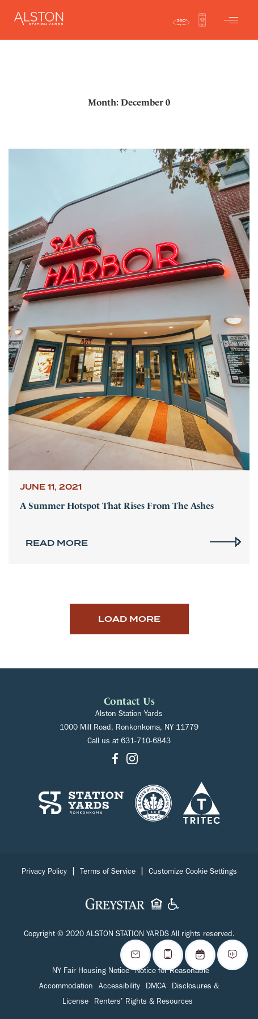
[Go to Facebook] (115, 760)
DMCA (156, 987)
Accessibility (119, 987)
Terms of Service (108, 873)
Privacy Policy (44, 873)
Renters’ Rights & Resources (143, 1003)
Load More (129, 619)
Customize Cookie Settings (193, 873)
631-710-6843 (146, 742)
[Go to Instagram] (132, 760)
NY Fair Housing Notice (90, 972)
